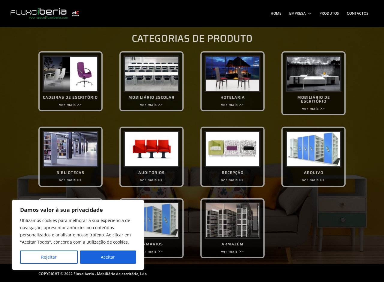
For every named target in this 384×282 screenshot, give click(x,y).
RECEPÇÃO (233, 173)
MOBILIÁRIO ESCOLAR (151, 97)
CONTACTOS (357, 13)
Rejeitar (49, 257)
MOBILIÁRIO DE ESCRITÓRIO (313, 99)
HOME (276, 13)
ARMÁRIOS (151, 244)
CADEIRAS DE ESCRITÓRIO (70, 97)
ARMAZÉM (232, 244)
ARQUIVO (313, 173)
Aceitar (108, 257)
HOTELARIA (232, 97)
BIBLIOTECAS (70, 173)
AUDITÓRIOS (151, 173)
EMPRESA (297, 13)
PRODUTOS (329, 13)
